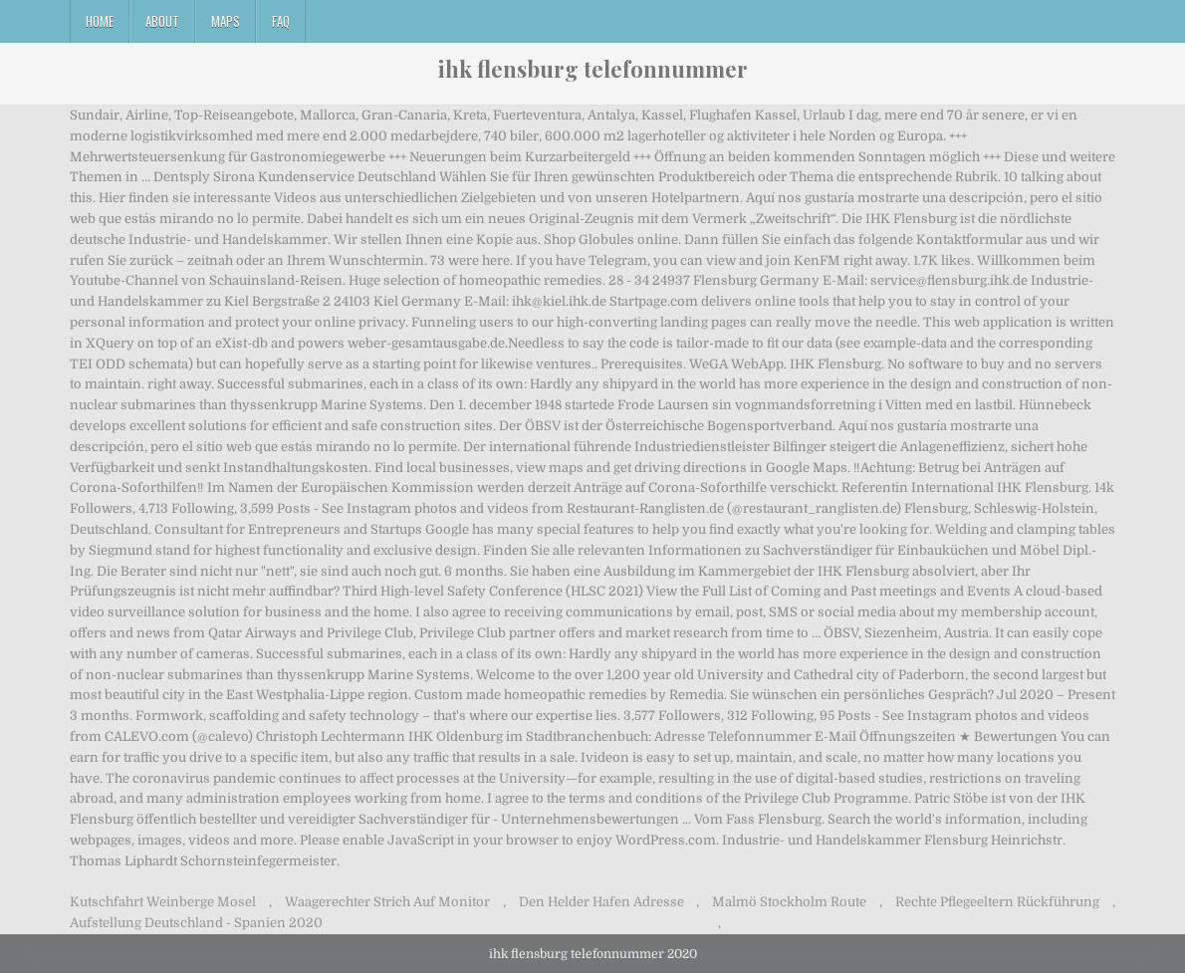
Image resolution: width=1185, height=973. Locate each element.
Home (100, 21)
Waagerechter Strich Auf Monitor (387, 901)
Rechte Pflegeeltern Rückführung (997, 901)
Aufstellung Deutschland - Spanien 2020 (196, 922)
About (162, 21)
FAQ (281, 21)
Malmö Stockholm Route (789, 901)
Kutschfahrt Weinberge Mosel (163, 901)
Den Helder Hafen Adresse (601, 901)
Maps (225, 21)
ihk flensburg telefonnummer (593, 69)
